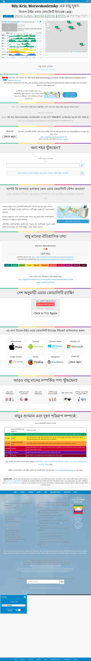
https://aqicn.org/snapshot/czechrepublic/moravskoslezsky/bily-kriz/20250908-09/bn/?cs (45, 121)
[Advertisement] (45, 299)
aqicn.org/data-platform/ (45, 282)
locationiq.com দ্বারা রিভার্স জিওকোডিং (50, 610)
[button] (56, 28)
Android (36, 370)
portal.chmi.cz (14, 80)
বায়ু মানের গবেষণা (11, 586)
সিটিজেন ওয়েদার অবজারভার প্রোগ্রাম (49, 597)
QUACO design (43, 621)
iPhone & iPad (16, 370)
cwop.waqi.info (42, 599)
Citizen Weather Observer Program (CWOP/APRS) (46, 634)
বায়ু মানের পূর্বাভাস (10, 609)
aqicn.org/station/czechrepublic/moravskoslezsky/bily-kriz (54, 259)
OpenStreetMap (77, 51)
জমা (61, 656)
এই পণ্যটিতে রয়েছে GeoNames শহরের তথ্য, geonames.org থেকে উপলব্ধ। (50, 590)
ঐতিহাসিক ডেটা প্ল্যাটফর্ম (11, 616)
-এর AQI (13, 22)
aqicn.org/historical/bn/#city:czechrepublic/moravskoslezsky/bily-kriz (44, 279)
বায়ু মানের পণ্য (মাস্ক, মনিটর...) (13, 611)
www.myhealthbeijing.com (65, 544)
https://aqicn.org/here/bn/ (45, 112)
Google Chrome (16, 385)
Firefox (36, 385)
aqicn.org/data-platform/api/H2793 (53, 137)
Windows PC (75, 370)
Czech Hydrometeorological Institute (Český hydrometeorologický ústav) (46, 636)
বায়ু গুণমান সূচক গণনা (11, 607)
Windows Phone (55, 370)
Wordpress (55, 385)
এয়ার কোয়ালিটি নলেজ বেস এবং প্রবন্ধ (15, 591)
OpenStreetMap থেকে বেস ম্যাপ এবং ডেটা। (51, 613)
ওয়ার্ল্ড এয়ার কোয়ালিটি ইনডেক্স (14, 555)
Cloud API (75, 385)
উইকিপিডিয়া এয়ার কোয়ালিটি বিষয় (46, 536)
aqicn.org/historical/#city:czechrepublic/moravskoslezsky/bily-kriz (53, 257)
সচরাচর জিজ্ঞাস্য (10, 600)
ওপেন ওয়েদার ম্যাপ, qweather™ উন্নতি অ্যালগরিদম (53, 594)
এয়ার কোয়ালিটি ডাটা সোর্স (12, 604)
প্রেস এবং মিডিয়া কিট (10, 582)
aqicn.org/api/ (63, 139)
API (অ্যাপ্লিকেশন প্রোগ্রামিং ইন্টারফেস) (15, 613)
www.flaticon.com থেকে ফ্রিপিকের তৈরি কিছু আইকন (54, 607)
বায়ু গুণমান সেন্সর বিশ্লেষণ (12, 595)
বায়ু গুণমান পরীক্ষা (10, 593)
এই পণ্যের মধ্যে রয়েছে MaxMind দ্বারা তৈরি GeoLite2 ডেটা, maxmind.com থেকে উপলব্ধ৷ (53, 585)
